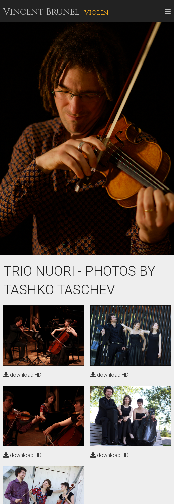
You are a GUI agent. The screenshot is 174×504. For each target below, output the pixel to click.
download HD (22, 375)
